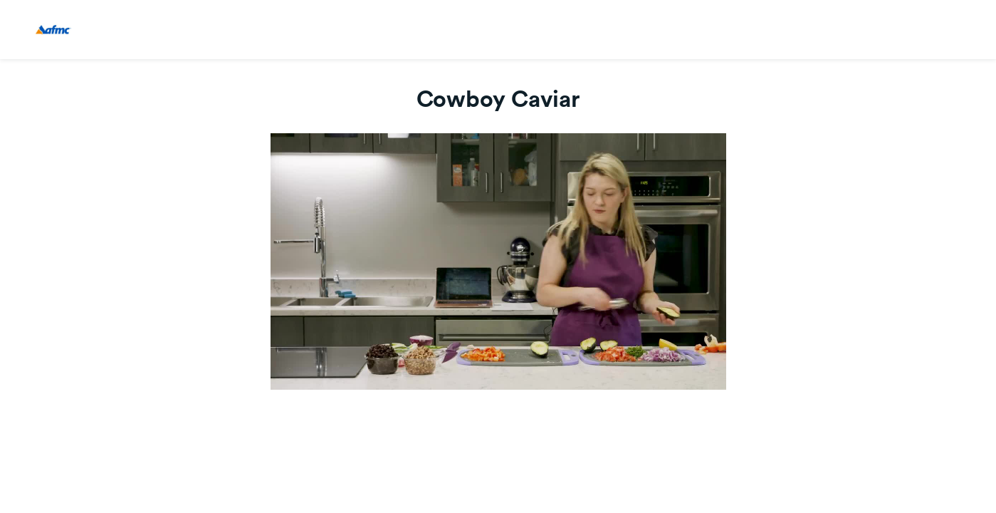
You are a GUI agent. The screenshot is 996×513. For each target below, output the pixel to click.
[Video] (498, 261)
